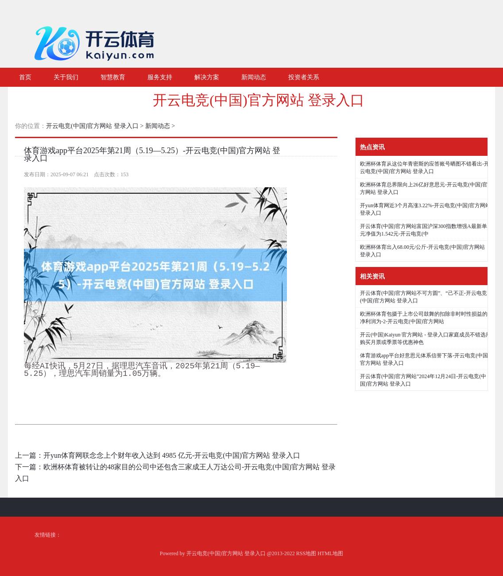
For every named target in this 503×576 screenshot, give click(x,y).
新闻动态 (157, 126)
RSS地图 (306, 553)
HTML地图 (330, 553)
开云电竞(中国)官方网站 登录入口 (258, 100)
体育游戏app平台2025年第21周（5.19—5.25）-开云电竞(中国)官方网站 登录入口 (152, 154)
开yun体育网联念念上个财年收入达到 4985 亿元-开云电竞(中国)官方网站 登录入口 (171, 455)
